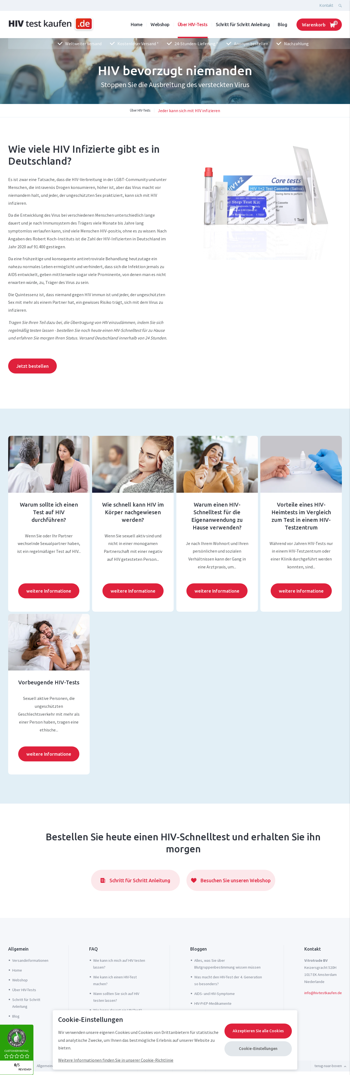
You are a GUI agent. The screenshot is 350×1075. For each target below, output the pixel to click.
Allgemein (18, 949)
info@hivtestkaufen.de (323, 992)
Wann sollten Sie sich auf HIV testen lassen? (116, 997)
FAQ (93, 949)
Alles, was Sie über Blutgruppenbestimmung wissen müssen (227, 964)
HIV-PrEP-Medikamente (213, 1003)
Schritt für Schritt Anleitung (243, 24)
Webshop (160, 24)
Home (136, 24)
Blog (282, 24)
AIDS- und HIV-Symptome (214, 993)
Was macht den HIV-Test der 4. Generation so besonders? (228, 980)
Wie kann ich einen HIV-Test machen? (115, 980)
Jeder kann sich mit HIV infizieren (189, 110)
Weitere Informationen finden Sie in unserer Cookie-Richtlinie (115, 1060)
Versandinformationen (30, 960)
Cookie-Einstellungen (258, 1048)
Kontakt (326, 5)
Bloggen (198, 949)
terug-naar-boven (330, 1066)
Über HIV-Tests (193, 24)
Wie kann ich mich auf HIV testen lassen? (119, 964)
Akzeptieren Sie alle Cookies (258, 1031)
